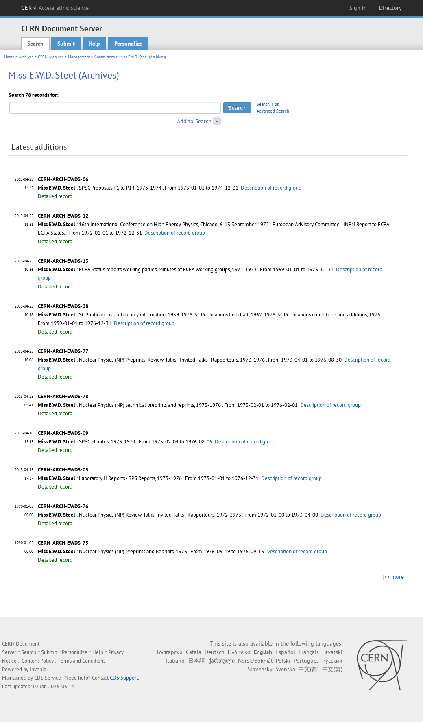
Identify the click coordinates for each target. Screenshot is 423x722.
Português (306, 660)
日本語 (196, 660)
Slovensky (260, 669)
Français (309, 652)
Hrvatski (332, 652)
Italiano (175, 660)
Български (170, 652)
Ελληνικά (239, 652)
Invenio (38, 669)
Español (285, 652)
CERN (55, 7)
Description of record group (271, 187)
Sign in (358, 7)
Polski (283, 660)
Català (193, 652)
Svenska (285, 669)
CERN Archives (50, 56)
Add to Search (194, 121)
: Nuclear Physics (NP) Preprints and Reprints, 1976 (112, 551)
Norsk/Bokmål (255, 660)
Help (94, 43)
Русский (332, 660)
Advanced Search (273, 111)
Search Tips (268, 104)
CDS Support (124, 677)
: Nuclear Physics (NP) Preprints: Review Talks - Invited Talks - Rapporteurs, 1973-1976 (151, 359)
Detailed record (55, 196)
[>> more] (394, 576)
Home (9, 56)
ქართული (221, 660)
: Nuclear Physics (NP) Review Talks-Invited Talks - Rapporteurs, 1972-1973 (139, 514)
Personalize (128, 43)
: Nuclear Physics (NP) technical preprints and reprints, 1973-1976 (129, 404)
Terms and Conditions (82, 660)
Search (35, 43)
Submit (66, 43)
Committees (104, 56)
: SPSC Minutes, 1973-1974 (86, 441)
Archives (26, 56)
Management (79, 56)
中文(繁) (332, 669)
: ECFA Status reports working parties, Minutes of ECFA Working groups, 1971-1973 (147, 269)
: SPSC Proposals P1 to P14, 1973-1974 (99, 187)
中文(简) (309, 669)
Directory (390, 7)
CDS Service (47, 677)
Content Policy (38, 660)
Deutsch (215, 652)
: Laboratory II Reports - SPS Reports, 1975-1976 (110, 478)
